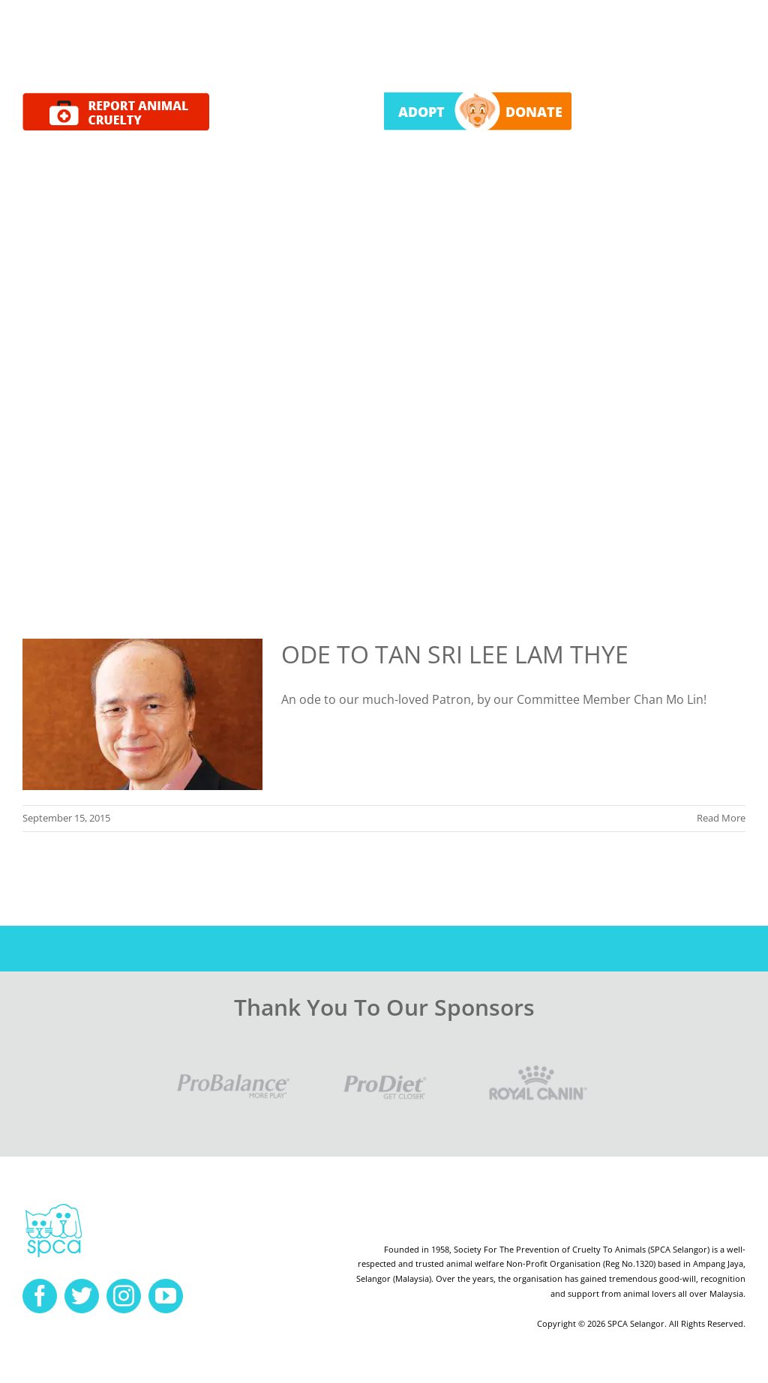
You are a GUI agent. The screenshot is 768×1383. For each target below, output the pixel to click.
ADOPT (421, 112)
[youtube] (165, 1296)
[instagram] (123, 1296)
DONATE (534, 112)
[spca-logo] (53, 1207)
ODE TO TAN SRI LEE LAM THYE (454, 654)
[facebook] (39, 1296)
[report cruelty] (115, 99)
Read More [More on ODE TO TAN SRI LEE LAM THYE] (721, 818)
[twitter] (81, 1296)
